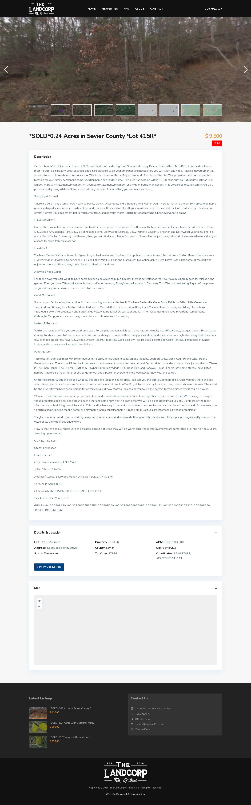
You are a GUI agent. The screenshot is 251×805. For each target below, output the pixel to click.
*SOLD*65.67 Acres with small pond (70, 737)
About (139, 8)
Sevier (110, 548)
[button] (5, 69)
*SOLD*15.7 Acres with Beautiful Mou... (72, 722)
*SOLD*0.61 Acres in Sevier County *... (71, 708)
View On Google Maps (49, 566)
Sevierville (169, 548)
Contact (156, 8)
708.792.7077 (142, 713)
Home (92, 8)
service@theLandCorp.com (149, 724)
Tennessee (51, 553)
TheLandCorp (142, 729)
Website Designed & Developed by (125, 794)
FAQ (126, 8)
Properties (109, 8)
